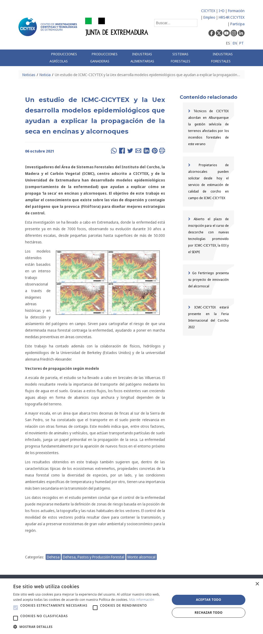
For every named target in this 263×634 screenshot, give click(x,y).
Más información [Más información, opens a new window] (141, 599)
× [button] (257, 584)
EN (235, 43)
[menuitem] (66, 58)
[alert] (131, 606)
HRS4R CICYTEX (232, 17)
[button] (15, 607)
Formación (236, 10)
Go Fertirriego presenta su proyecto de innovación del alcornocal (208, 279)
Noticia (45, 74)
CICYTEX (208, 10)
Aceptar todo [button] (208, 599)
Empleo (209, 17)
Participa (237, 23)
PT (241, 43)
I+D (222, 10)
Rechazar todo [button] (208, 612)
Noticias (28, 74)
